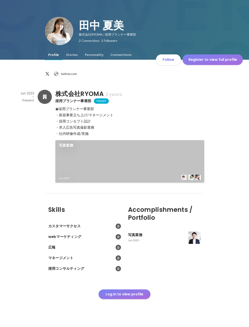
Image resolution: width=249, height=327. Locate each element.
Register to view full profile (213, 59)
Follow (168, 59)
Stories (72, 55)
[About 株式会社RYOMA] (45, 97)
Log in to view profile (124, 294)
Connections (121, 55)
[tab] (53, 55)
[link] (129, 161)
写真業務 (66, 145)
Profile (53, 55)
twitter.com (65, 73)
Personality (94, 55)
